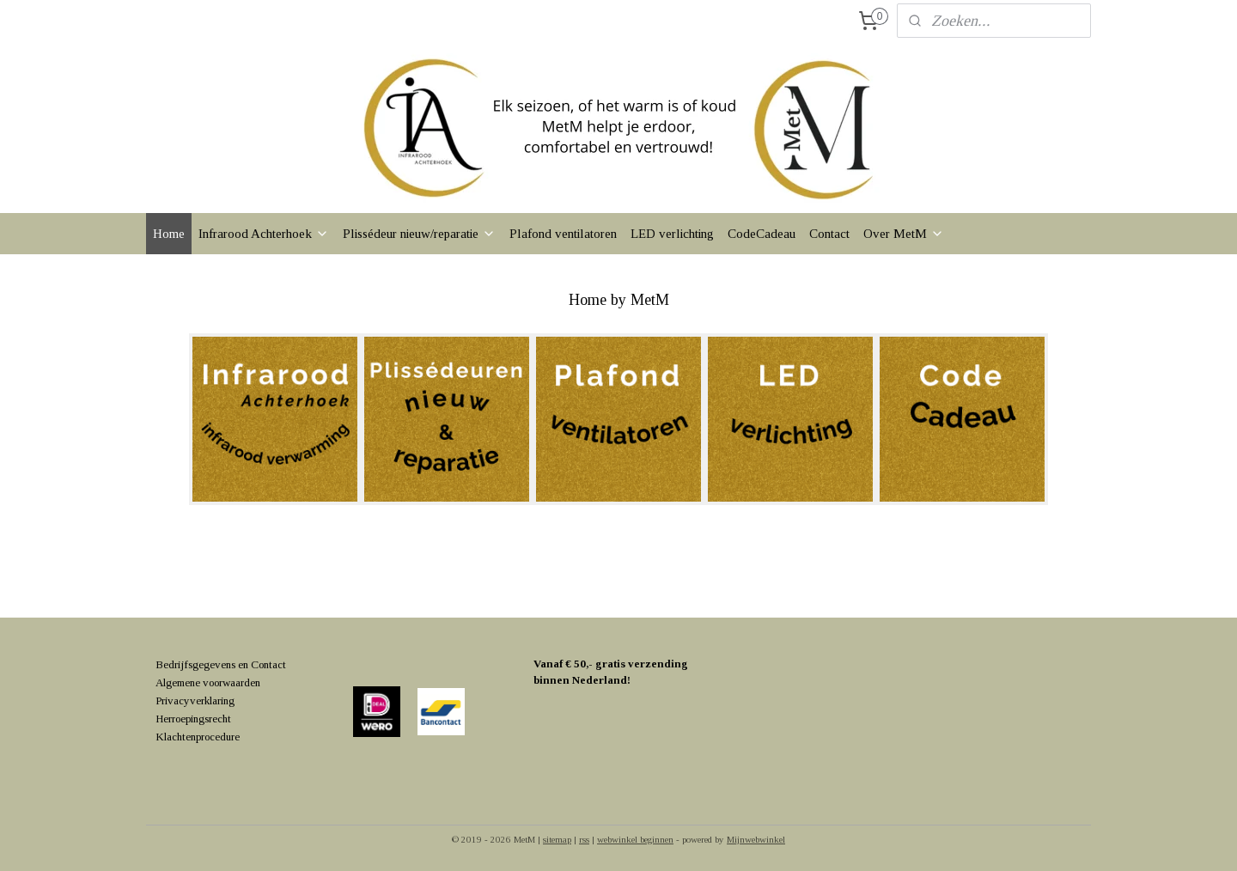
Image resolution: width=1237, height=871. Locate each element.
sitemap (557, 839)
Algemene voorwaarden (207, 682)
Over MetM (903, 234)
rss (584, 839)
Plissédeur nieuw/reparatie (419, 234)
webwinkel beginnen (635, 839)
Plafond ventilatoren (563, 234)
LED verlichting (672, 234)
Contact (829, 234)
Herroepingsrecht (193, 718)
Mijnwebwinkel (756, 839)
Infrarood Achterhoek (263, 234)
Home (169, 234)
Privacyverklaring (195, 700)
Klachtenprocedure (197, 736)
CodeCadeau (761, 234)
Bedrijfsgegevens (195, 664)
